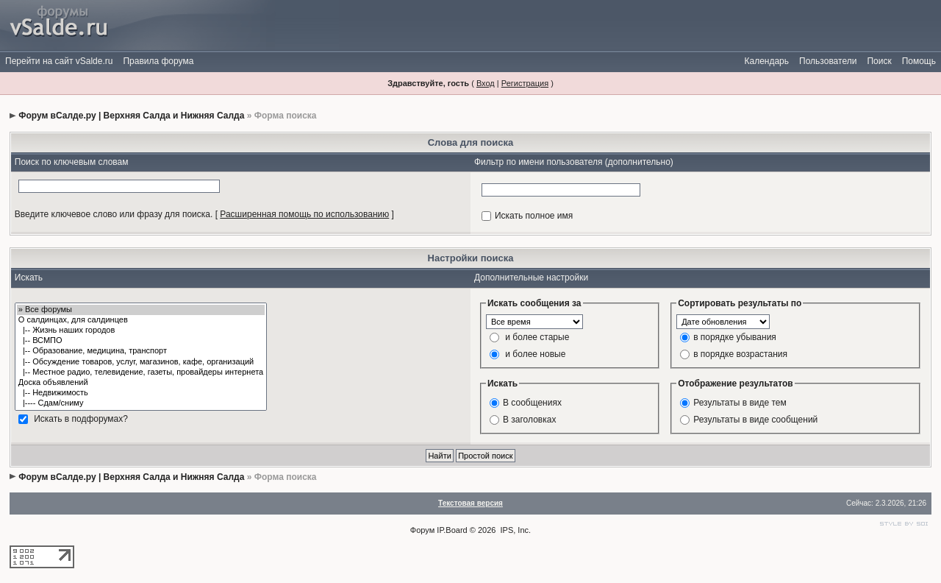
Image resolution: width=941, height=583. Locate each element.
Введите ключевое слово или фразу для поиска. (114, 214)
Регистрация (524, 83)
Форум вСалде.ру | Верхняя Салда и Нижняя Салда (131, 115)
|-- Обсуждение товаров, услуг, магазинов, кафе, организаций (141, 362)
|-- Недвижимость (141, 393)
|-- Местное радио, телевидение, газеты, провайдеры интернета (141, 372)
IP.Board (452, 530)
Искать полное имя (534, 216)
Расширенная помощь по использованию (304, 214)
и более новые (535, 353)
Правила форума (158, 61)
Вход (485, 83)
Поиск (879, 61)
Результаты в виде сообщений (755, 419)
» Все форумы (141, 310)
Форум (422, 530)
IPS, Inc (515, 530)
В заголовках (529, 419)
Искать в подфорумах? (81, 419)
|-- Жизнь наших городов (141, 330)
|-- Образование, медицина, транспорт (141, 351)
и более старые (537, 336)
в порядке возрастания (740, 353)
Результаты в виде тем (740, 402)
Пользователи (827, 61)
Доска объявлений (141, 383)
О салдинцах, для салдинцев (141, 320)
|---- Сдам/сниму (141, 403)
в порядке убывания (734, 336)
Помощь (919, 61)
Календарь (766, 61)
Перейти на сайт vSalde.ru (58, 61)
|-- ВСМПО (141, 341)
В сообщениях (532, 402)
